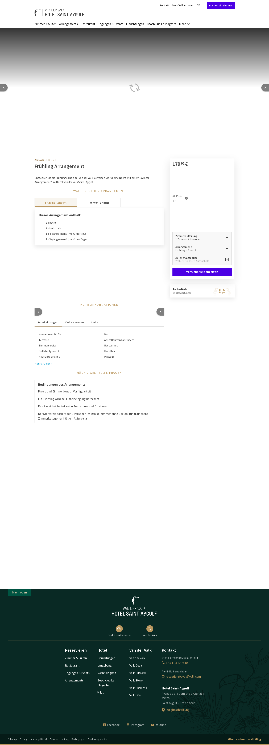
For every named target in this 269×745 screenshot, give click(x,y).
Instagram (135, 725)
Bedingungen (78, 739)
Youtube (158, 725)
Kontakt (164, 5)
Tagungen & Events (110, 24)
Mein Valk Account (183, 5)
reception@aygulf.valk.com (181, 677)
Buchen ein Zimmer (220, 5)
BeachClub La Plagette (161, 24)
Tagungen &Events (77, 673)
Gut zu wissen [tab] (74, 322)
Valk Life (134, 695)
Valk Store (136, 680)
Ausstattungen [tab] (48, 322)
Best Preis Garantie (119, 631)
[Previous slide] (4, 87)
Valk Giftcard (137, 673)
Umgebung (104, 665)
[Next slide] (265, 87)
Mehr (185, 24)
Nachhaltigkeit (106, 673)
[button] (38, 312)
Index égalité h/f (38, 739)
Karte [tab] (94, 322)
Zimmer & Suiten (45, 24)
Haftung (65, 739)
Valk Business (138, 688)
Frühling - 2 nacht (56, 202)
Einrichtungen (135, 24)
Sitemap (12, 739)
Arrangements (68, 24)
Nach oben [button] (19, 592)
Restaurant (88, 24)
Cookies (54, 739)
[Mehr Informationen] (186, 198)
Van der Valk (150, 631)
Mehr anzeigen (43, 363)
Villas (100, 692)
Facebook (111, 725)
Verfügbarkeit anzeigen (202, 272)
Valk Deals (136, 665)
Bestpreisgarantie (97, 739)
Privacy (23, 739)
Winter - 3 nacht (99, 202)
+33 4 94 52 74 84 (175, 663)
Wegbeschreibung (175, 710)
